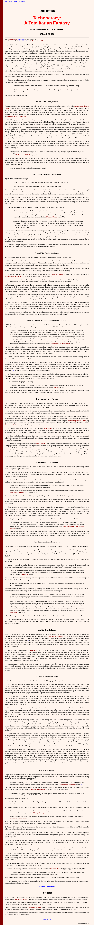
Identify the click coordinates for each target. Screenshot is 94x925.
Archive (10, 1)
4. (5, 912)
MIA (6, 1)
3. (5, 907)
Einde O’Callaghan (23, 40)
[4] (82, 784)
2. (5, 902)
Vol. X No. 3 (21, 39)
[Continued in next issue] (47, 886)
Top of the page (47, 919)
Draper (15, 1)
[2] (13, 370)
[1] (29, 308)
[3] (28, 640)
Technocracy (22, 1)
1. (5, 897)
